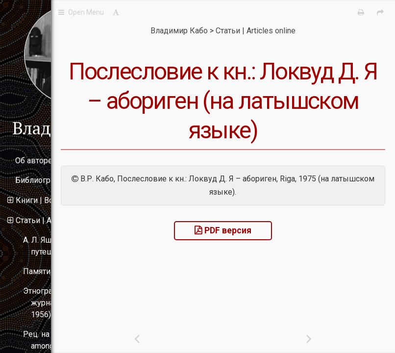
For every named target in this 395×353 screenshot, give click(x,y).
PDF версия (275, 260)
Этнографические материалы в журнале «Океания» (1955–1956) (80, 302)
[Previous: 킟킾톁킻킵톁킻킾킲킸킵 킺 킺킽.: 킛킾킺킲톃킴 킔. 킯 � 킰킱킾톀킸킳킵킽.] (209, 338)
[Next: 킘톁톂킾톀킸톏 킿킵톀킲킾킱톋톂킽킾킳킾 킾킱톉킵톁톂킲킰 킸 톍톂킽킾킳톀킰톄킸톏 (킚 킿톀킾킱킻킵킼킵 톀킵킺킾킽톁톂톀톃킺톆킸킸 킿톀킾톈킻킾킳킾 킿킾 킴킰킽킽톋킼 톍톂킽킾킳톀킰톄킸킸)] (333, 338)
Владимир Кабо (73, 128)
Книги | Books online (51, 200)
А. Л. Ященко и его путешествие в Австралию (76, 245)
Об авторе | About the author (65, 160)
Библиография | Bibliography (66, 180)
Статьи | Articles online (55, 220)
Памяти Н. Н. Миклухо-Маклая (78, 271)
